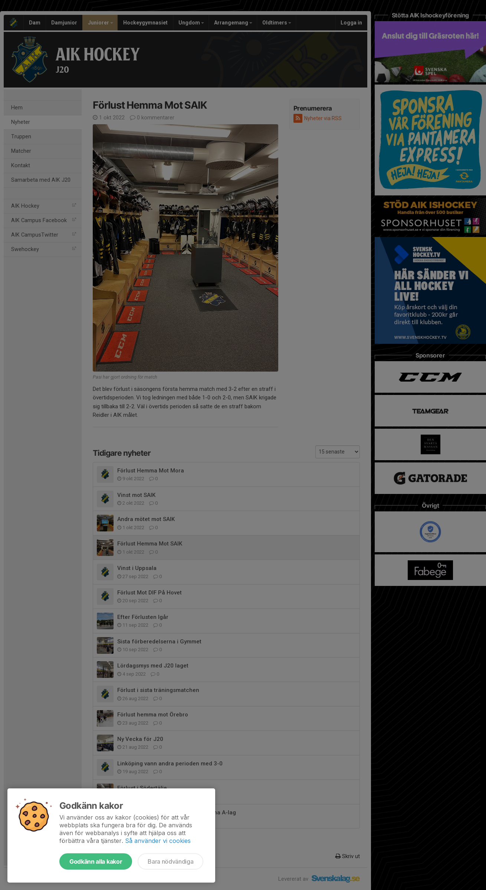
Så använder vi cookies (158, 840)
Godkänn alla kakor (95, 861)
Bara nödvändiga (170, 861)
